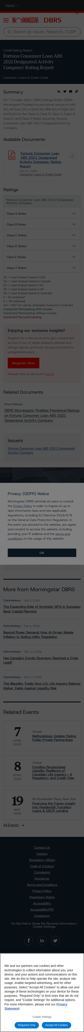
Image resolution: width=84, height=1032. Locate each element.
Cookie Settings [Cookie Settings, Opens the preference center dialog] (42, 1016)
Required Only (26, 1025)
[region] (42, 992)
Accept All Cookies (56, 1025)
